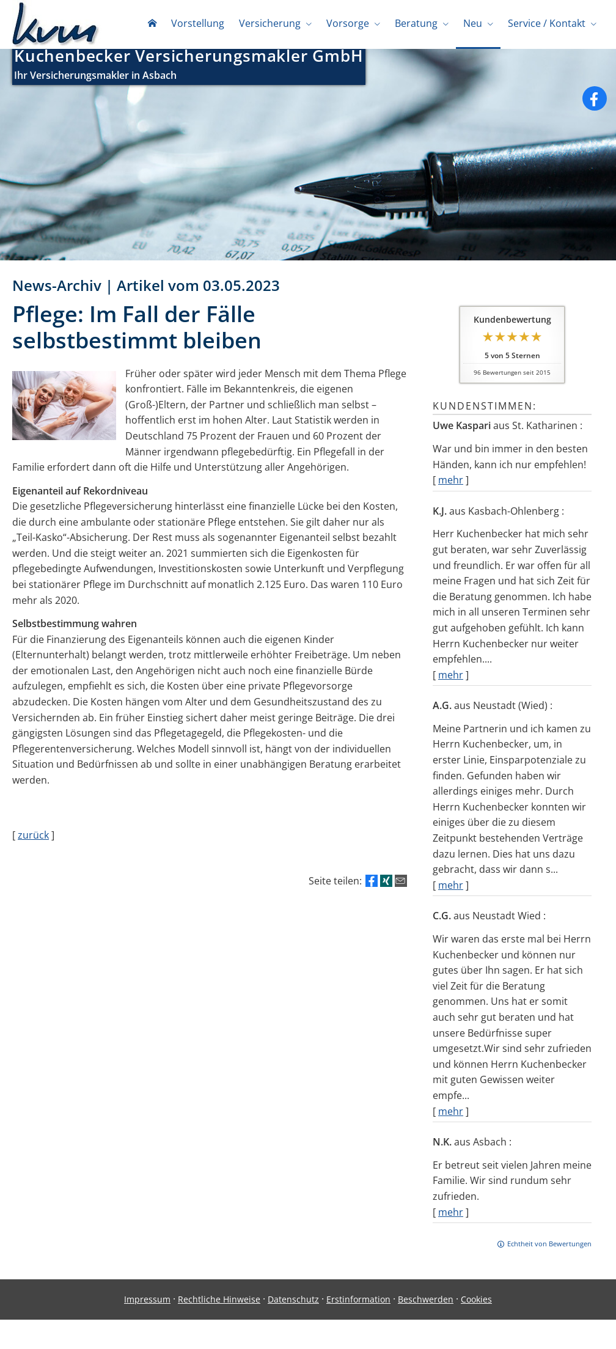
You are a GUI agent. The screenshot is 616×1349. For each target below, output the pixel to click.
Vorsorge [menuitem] (347, 23)
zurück (33, 837)
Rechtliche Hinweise (219, 1301)
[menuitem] (152, 24)
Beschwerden (425, 1301)
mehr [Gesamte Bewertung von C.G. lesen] (450, 1113)
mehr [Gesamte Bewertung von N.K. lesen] (450, 1214)
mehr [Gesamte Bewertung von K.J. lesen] (450, 677)
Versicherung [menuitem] (270, 23)
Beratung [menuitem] (416, 23)
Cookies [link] (476, 1301)
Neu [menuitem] (472, 23)
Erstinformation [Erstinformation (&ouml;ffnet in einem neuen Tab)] (358, 1301)
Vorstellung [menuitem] (197, 23)
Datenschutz (293, 1301)
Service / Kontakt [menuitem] (546, 23)
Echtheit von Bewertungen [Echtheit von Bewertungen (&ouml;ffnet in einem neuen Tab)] (549, 1246)
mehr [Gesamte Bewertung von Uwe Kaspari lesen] (450, 482)
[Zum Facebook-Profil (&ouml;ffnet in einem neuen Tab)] (594, 101)
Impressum (147, 1301)
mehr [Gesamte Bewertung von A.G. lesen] (450, 887)
